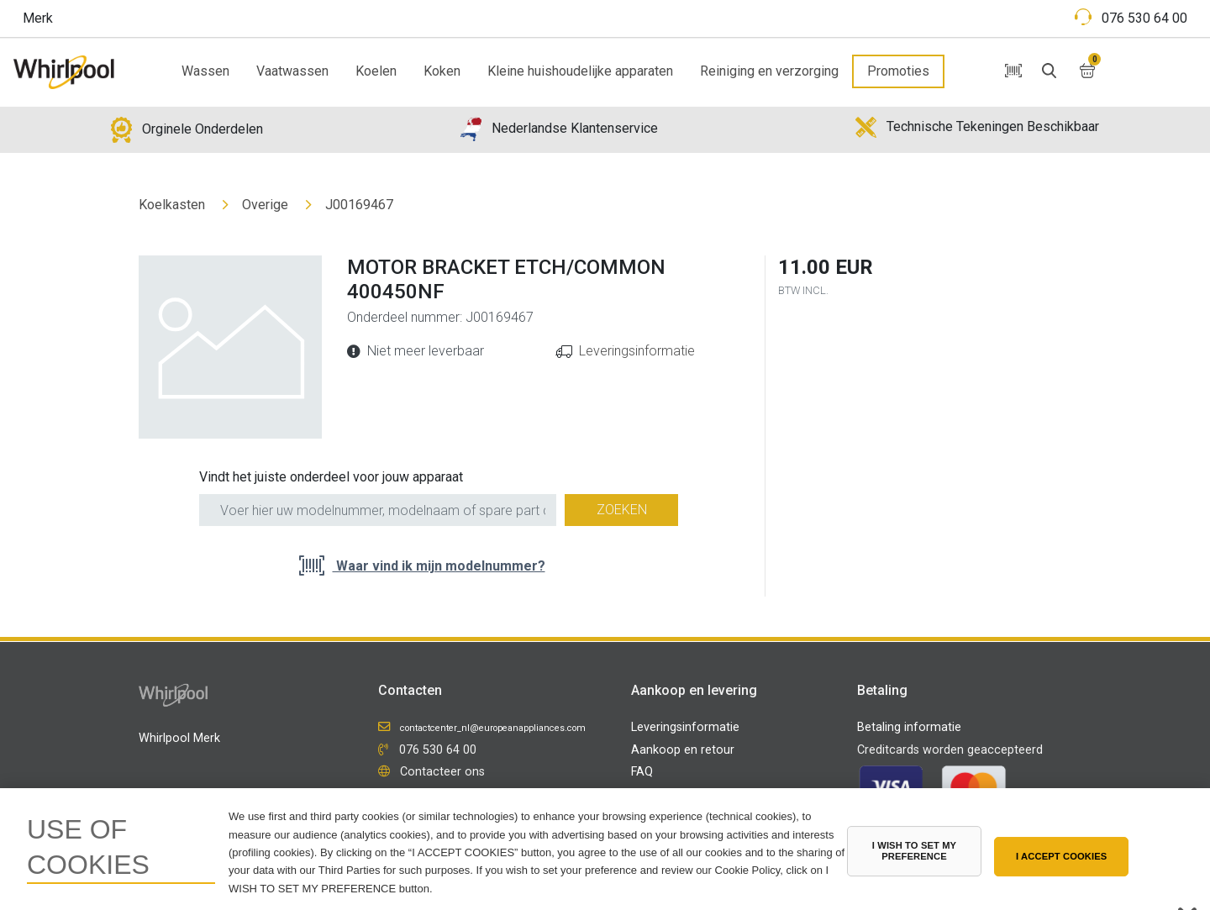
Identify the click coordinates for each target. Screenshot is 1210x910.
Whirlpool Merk (179, 738)
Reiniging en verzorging (769, 71)
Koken (442, 71)
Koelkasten (172, 205)
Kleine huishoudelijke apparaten (580, 71)
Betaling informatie (909, 727)
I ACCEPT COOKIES (1061, 856)
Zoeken (622, 510)
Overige (265, 205)
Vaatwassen (292, 71)
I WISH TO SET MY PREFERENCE (914, 850)
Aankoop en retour (682, 750)
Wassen (205, 71)
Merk (38, 18)
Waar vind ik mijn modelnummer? (439, 566)
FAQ (642, 772)
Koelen (376, 71)
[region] (605, 849)
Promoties (898, 71)
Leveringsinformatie (637, 351)
